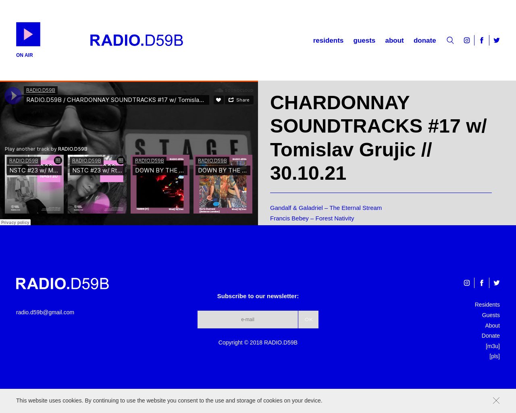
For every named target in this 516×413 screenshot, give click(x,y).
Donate (425, 40)
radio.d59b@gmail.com (45, 312)
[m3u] (493, 346)
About (394, 40)
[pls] (494, 356)
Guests (365, 40)
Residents (328, 40)
